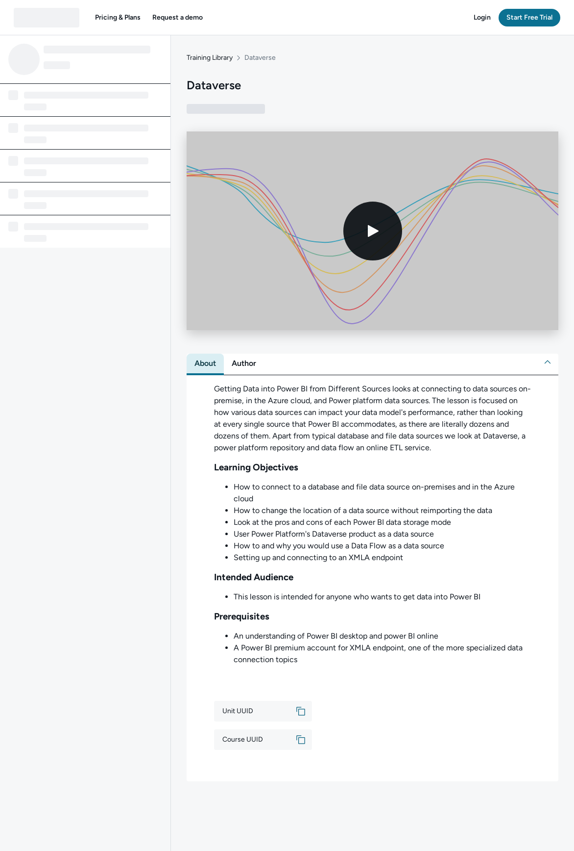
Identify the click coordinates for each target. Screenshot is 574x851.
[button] (117, 17)
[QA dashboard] (46, 17)
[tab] (205, 363)
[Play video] (372, 231)
